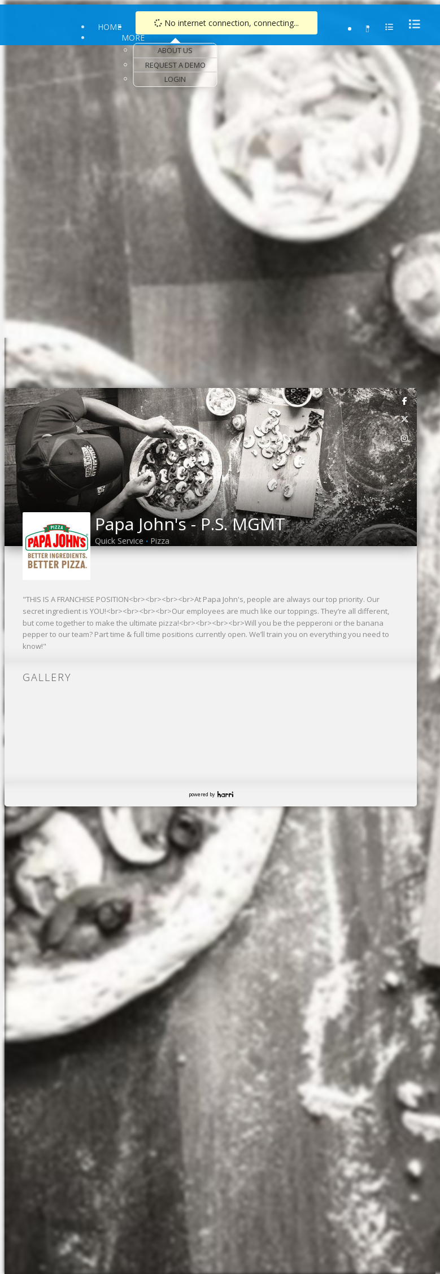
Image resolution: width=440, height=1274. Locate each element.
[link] (405, 400)
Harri (225, 794)
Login (175, 79)
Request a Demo (175, 65)
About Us (175, 50)
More (133, 37)
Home (109, 26)
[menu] (411, 24)
